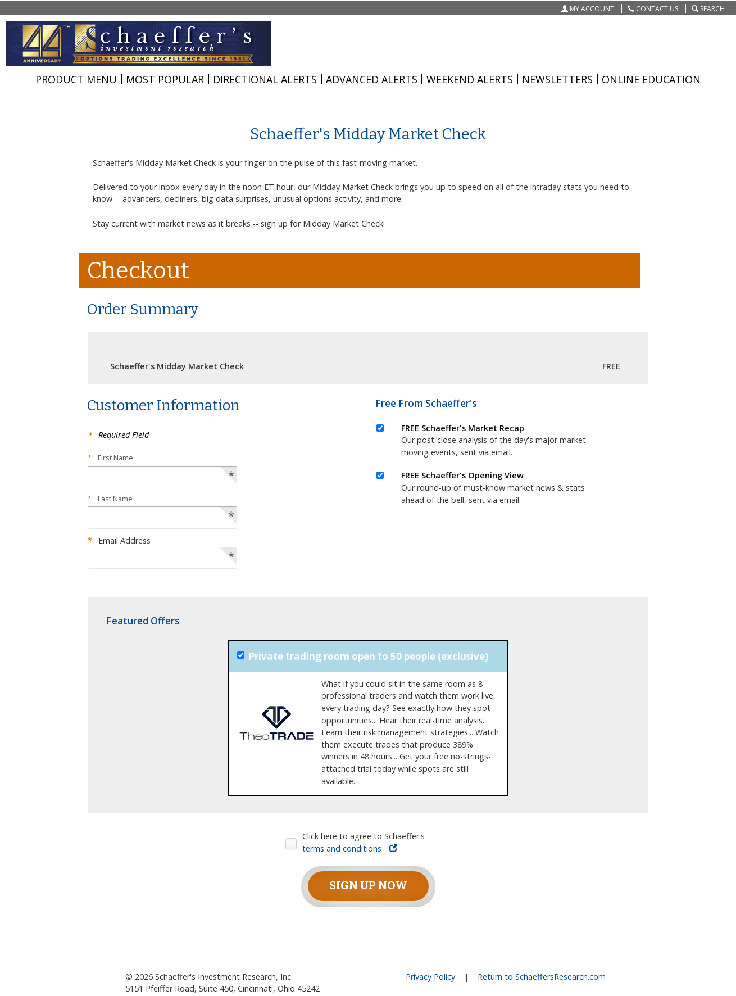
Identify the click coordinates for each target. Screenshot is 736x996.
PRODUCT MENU (76, 79)
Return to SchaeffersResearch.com (542, 976)
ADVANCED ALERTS (371, 79)
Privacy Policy (430, 976)
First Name (110, 458)
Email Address (119, 540)
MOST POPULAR (165, 79)
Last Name (110, 499)
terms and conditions (349, 848)
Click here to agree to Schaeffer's (363, 842)
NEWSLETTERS (557, 79)
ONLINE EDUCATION (651, 79)
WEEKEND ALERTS (469, 79)
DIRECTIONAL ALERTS (265, 79)
